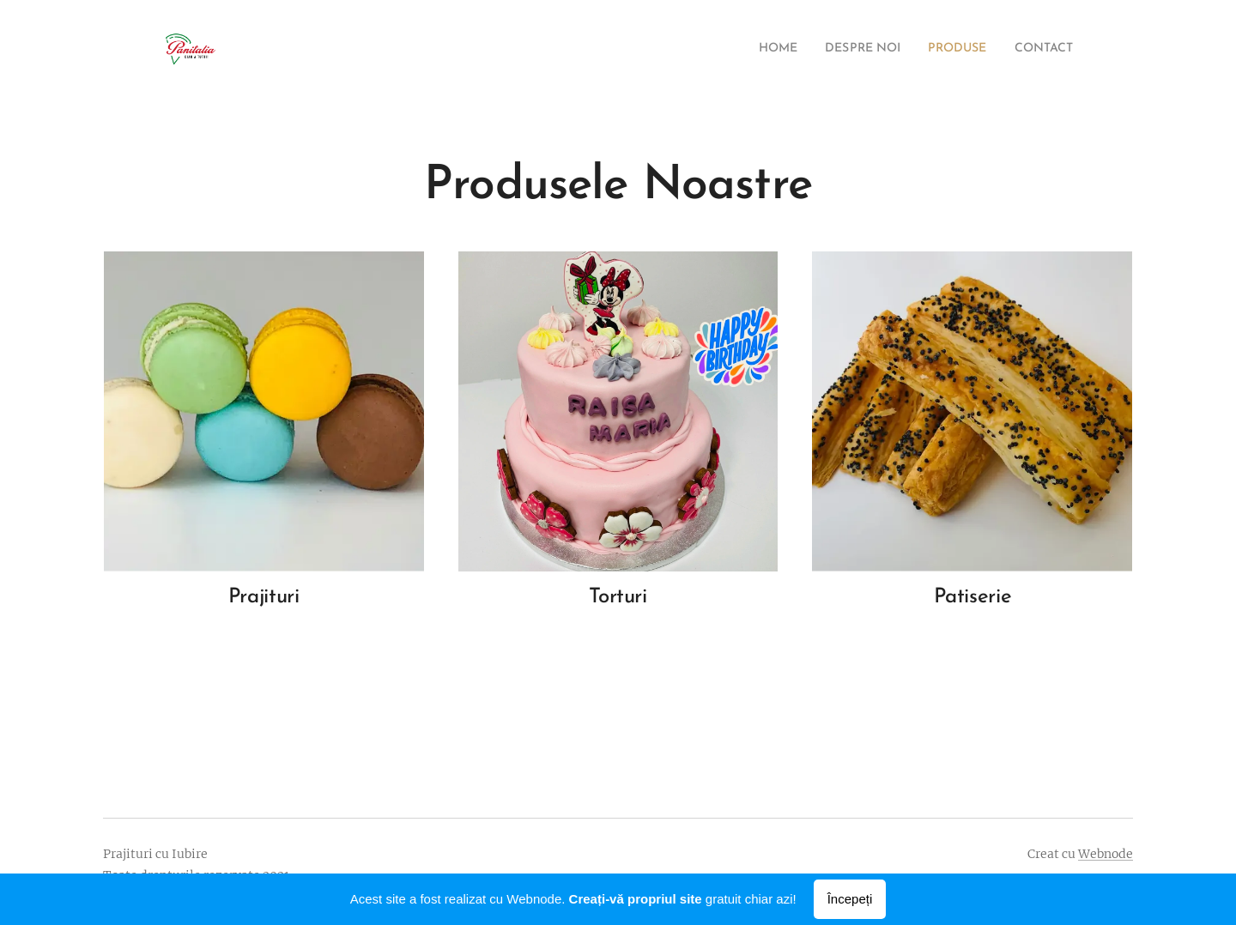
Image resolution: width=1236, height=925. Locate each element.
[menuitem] (750, 48)
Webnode (1105, 854)
